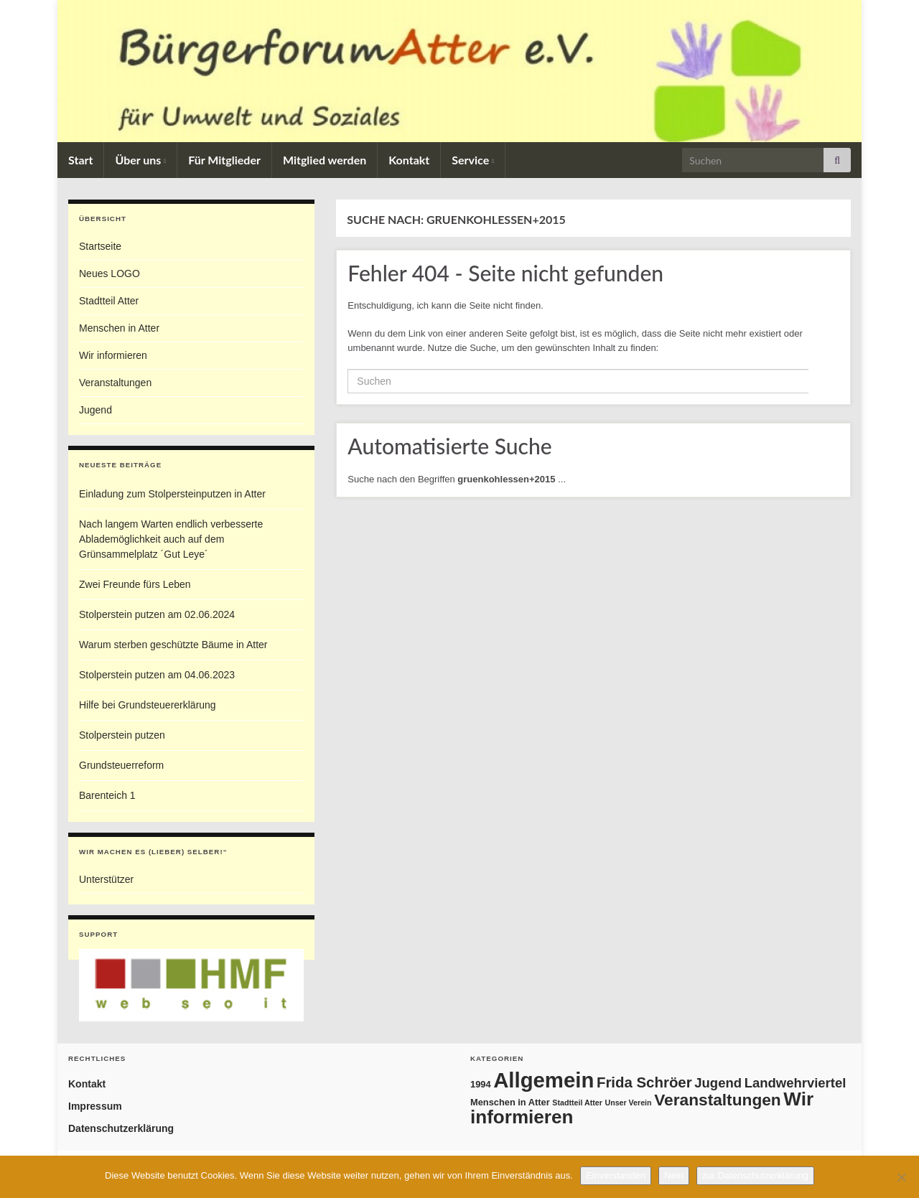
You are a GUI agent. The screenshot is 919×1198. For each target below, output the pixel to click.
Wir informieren (113, 355)
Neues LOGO (109, 273)
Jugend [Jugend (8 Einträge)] (718, 1082)
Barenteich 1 (107, 795)
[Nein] (901, 1177)
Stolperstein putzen (122, 735)
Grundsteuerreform (121, 765)
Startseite (100, 246)
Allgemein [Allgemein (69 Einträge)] (543, 1080)
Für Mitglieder (224, 160)
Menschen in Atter (119, 328)
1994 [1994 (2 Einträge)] (480, 1084)
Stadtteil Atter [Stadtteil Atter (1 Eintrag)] (577, 1102)
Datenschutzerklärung (121, 1128)
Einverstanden (615, 1175)
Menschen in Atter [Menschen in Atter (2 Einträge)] (510, 1102)
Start (80, 160)
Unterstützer (106, 879)
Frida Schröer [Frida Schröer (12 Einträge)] (644, 1082)
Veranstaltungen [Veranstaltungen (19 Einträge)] (717, 1099)
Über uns (140, 160)
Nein (674, 1175)
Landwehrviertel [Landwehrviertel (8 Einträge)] (795, 1082)
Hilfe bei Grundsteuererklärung (147, 705)
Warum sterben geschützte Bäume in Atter (173, 644)
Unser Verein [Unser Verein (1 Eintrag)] (628, 1102)
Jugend (95, 410)
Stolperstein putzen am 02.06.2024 (157, 614)
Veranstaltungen (115, 382)
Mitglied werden (324, 160)
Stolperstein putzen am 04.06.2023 (157, 674)
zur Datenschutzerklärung (755, 1175)
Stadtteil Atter (109, 300)
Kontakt (408, 160)
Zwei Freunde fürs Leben (135, 584)
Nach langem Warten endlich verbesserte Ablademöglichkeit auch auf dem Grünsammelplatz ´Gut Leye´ (171, 539)
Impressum (95, 1106)
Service (473, 160)
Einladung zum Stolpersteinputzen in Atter (172, 494)
